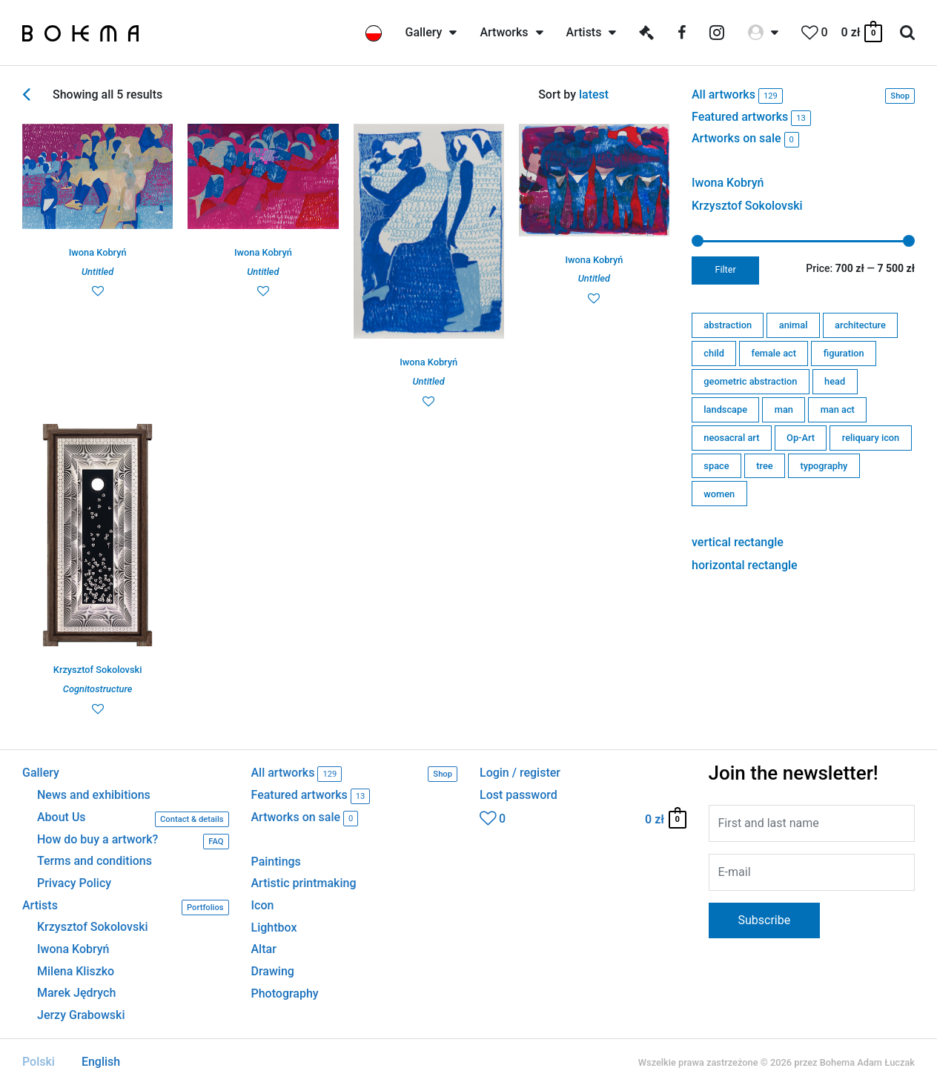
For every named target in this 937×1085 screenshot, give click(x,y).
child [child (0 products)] (713, 353)
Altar (264, 949)
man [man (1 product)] (784, 409)
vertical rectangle (738, 542)
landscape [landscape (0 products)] (725, 409)
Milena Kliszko (75, 972)
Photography (285, 993)
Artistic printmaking (304, 883)
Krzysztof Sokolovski (747, 206)
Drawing (272, 971)
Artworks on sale (745, 139)
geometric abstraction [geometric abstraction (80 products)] (750, 381)
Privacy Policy (74, 883)
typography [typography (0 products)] (823, 465)
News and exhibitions (93, 795)
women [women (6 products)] (719, 494)
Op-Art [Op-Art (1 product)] (801, 437)
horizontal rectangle (745, 565)
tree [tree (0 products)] (764, 465)
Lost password (518, 795)
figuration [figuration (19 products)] (844, 353)
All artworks (803, 96)
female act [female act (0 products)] (774, 353)
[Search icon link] (907, 33)
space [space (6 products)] (716, 465)
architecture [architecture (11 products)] (860, 325)
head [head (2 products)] (834, 381)
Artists (125, 907)
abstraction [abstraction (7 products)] (727, 325)
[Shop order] (624, 95)
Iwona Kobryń (728, 183)
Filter (725, 269)
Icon (262, 905)
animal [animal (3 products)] (793, 325)
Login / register (520, 773)
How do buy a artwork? (133, 841)
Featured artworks (751, 118)
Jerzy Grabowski (81, 1015)
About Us (133, 819)
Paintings (276, 862)
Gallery (40, 773)
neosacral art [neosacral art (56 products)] (731, 437)
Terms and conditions (94, 861)
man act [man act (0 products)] (838, 409)
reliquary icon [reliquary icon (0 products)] (870, 437)
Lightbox (274, 927)
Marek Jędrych (76, 993)
